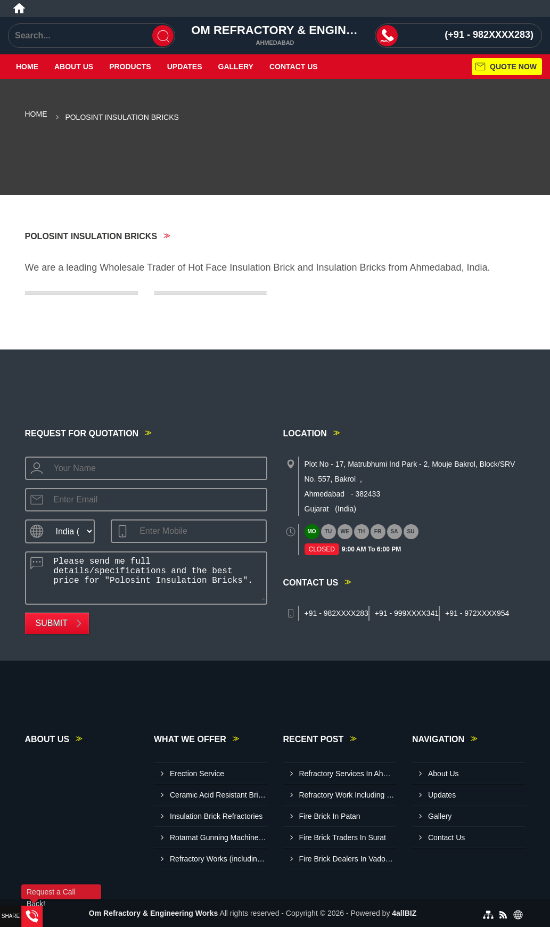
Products (130, 66)
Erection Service (197, 773)
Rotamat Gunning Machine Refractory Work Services (218, 837)
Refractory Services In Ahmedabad (348, 773)
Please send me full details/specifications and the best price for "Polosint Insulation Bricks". (156, 576)
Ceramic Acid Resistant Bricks (218, 795)
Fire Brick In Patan (329, 816)
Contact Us (293, 66)
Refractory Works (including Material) (218, 859)
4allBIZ (404, 913)
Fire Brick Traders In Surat (342, 837)
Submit (52, 623)
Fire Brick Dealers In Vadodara (348, 859)
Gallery (235, 66)
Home (27, 66)
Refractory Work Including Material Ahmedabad (348, 795)
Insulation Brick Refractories (216, 816)
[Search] (163, 35)
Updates (184, 66)
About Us (73, 66)
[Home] (19, 8)
